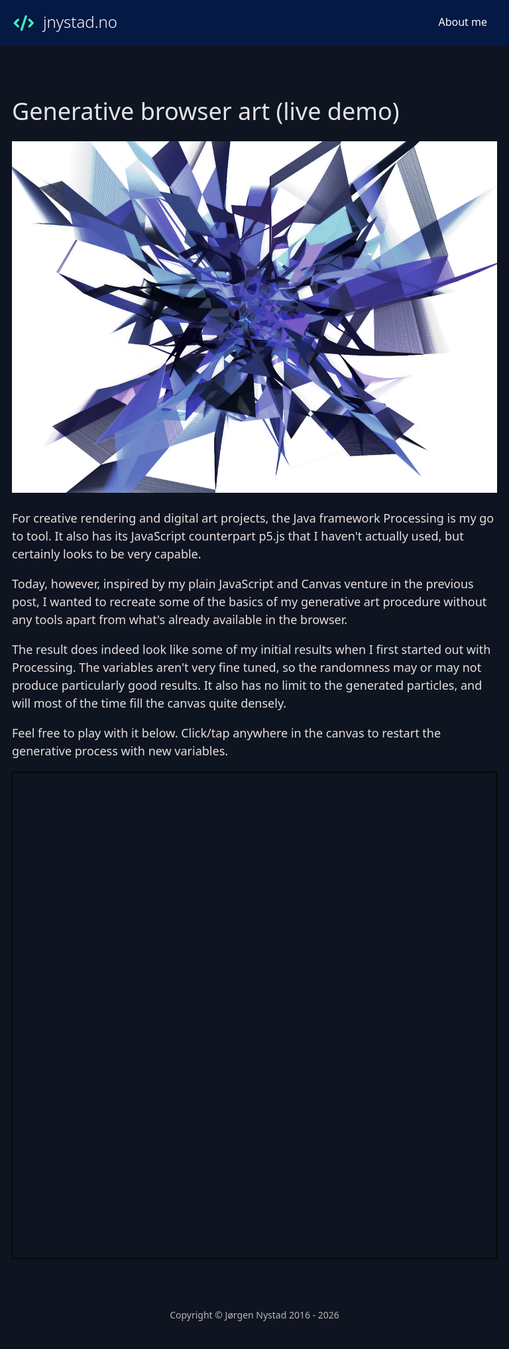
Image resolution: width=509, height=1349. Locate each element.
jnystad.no (65, 22)
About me (462, 22)
